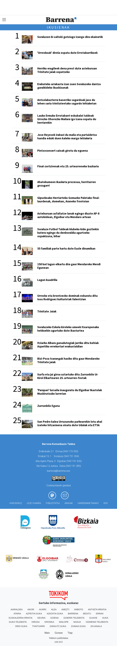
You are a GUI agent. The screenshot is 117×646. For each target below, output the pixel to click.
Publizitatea (53, 503)
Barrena (73, 613)
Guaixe (93, 618)
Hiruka (36, 622)
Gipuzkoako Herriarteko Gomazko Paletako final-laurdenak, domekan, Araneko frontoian (68, 199)
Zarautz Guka (58, 626)
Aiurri (42, 609)
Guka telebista (18, 622)
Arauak (69, 503)
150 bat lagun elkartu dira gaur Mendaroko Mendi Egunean (69, 265)
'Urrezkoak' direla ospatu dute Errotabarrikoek (67, 53)
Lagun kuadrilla (47, 280)
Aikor (30, 609)
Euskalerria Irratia (20, 618)
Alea (54, 609)
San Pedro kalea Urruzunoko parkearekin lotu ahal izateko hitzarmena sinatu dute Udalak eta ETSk (69, 423)
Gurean (59, 633)
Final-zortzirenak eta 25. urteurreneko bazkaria (68, 166)
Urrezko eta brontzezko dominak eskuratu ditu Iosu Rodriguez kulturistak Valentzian (67, 297)
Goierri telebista (74, 618)
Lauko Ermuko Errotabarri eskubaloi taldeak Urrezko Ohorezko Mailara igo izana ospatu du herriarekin (66, 119)
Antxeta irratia (97, 609)
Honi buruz (15, 503)
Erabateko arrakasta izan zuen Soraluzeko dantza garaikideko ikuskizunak (69, 85)
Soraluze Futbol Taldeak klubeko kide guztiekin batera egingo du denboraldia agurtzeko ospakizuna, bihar (68, 232)
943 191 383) (74, 466)
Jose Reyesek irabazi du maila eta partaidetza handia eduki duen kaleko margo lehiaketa (67, 136)
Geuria (41, 618)
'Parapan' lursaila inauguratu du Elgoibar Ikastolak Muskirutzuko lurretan (69, 391)
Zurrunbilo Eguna (48, 406)
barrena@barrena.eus (58, 470)
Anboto (78, 609)
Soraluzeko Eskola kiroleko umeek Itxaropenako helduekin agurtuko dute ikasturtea (68, 328)
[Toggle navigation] (4, 19)
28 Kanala (96, 626)
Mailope (63, 622)
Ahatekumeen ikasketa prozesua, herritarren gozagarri (66, 183)
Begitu (87, 613)
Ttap (70, 633)
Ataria (17, 613)
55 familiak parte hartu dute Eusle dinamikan (66, 248)
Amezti (65, 609)
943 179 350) (71, 451)
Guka (105, 618)
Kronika (49, 622)
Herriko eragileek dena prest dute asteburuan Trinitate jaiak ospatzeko (67, 70)
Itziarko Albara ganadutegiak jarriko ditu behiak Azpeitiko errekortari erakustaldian (68, 344)
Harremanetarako (88, 503)
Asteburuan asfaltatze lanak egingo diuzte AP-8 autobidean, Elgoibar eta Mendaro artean (68, 215)
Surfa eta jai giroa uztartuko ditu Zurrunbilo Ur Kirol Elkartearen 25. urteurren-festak (67, 376)
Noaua (77, 622)
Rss (106, 503)
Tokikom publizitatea (58, 638)
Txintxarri (38, 626)
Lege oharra (34, 503)
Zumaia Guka (78, 626)
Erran (99, 613)
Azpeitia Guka (34, 613)
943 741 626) (74, 461)
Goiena (54, 618)
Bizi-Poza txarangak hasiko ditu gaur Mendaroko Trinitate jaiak (68, 360)
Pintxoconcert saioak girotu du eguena (62, 150)
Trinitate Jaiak (46, 311)
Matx (47, 633)
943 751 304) (72, 456)
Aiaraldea (17, 609)
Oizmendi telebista (97, 622)
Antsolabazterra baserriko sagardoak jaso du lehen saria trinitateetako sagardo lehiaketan (66, 101)
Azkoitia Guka (55, 613)
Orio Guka (21, 626)
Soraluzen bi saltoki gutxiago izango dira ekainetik (70, 37)
